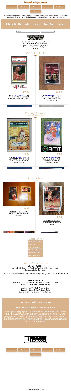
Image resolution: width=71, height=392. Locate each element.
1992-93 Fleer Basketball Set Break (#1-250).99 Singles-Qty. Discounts (19, 213)
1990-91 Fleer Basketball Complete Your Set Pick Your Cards (51, 222)
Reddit (35, 11)
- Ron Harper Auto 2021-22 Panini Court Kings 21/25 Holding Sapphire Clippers (51, 160)
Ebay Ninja (59, 7)
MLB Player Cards (34, 247)
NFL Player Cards (34, 252)
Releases (35, 7)
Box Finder (31, 244)
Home (11, 7)
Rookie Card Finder (34, 241)
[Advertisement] (35, 371)
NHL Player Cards (34, 255)
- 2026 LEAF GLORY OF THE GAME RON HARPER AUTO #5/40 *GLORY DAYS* (19, 160)
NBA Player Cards (34, 250)
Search (47, 7)
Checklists (23, 7)
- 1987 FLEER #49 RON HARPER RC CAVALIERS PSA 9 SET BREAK (19, 97)
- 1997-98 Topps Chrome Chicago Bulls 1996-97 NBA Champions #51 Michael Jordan (51, 98)
